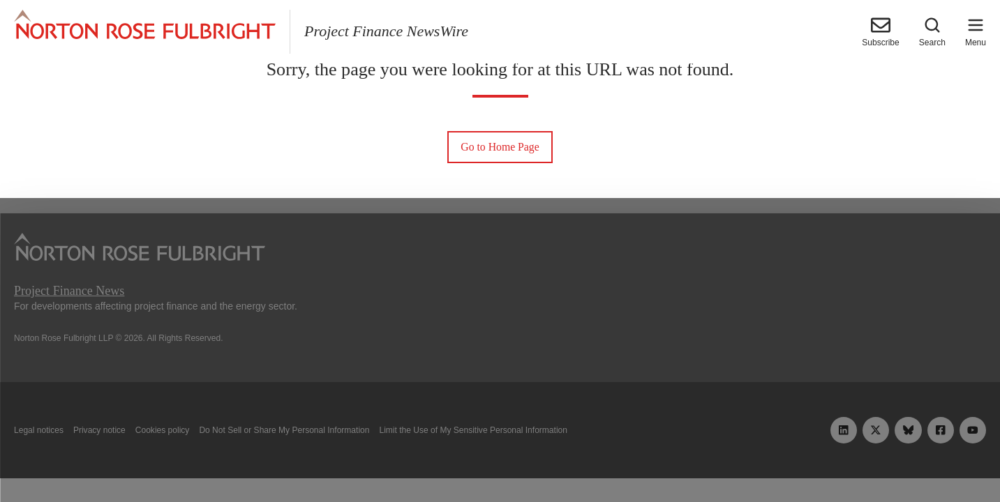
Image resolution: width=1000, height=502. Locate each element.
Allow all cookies (307, 459)
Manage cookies (500, 459)
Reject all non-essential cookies (699, 459)
